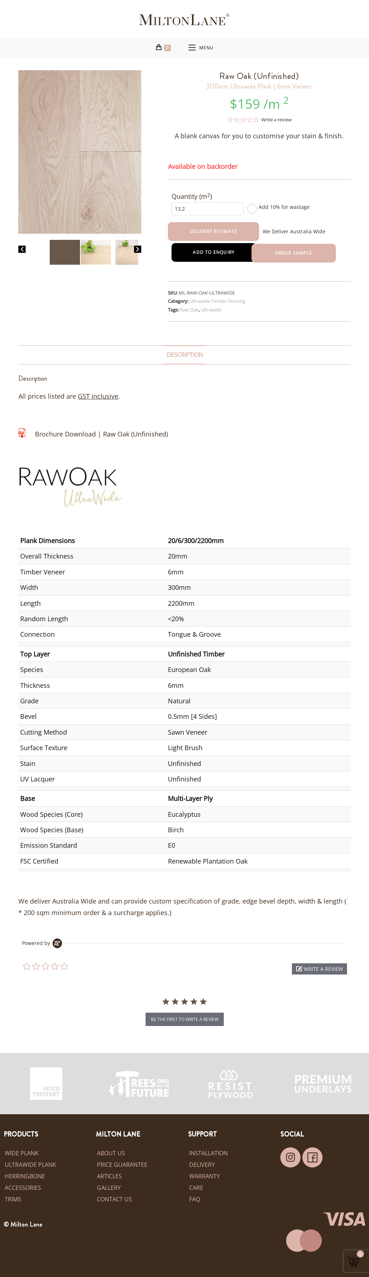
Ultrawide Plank (30, 1165)
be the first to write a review (184, 1020)
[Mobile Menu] (201, 48)
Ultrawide (211, 309)
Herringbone (25, 1176)
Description (184, 355)
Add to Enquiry (213, 253)
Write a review (276, 120)
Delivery (202, 1165)
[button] (319, 969)
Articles (109, 1176)
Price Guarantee (122, 1165)
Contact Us (114, 1200)
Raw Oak (189, 309)
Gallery (109, 1188)
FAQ (194, 1200)
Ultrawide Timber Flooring (217, 301)
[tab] (184, 355)
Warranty (204, 1176)
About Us (111, 1153)
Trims (13, 1200)
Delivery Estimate (213, 231)
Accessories (23, 1188)
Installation (208, 1153)
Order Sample (294, 253)
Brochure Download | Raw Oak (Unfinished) (101, 434)
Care (196, 1188)
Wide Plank (22, 1153)
